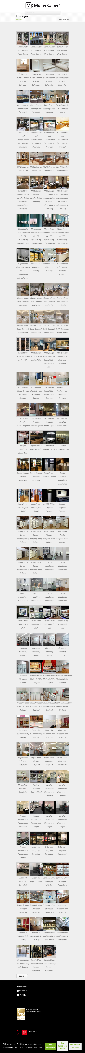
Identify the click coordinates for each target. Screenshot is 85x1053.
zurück (21, 976)
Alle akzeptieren (50, 1046)
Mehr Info (38, 1047)
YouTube (21, 995)
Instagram (22, 991)
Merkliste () (64, 19)
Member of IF (27, 1032)
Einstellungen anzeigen (75, 1046)
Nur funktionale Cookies (62, 1046)
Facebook (22, 987)
